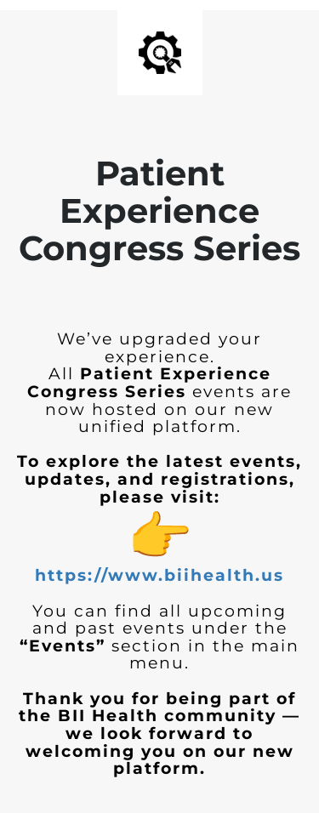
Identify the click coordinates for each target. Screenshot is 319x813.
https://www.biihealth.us (159, 575)
